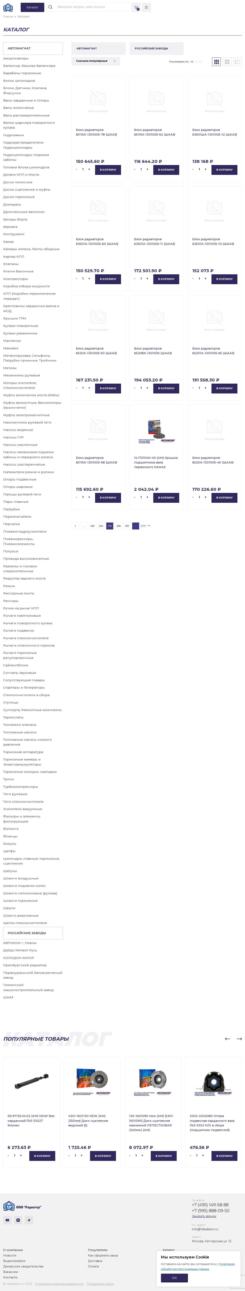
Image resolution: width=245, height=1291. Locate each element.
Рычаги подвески (18, 630)
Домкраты (12, 204)
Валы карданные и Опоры (26, 100)
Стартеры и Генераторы (24, 687)
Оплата (93, 1266)
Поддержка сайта (100, 1284)
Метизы (10, 368)
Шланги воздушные (20, 878)
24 (195, 61)
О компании (13, 1250)
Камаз (8, 242)
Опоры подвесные (19, 479)
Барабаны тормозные (22, 73)
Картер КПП (13, 257)
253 (92, 525)
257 (127, 525)
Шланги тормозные (20, 901)
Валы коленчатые (18, 108)
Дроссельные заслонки (23, 212)
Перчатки (11, 524)
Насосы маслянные (20, 445)
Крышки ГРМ (14, 318)
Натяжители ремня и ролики (28, 472)
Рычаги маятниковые (22, 616)
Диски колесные (17, 182)
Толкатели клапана (19, 725)
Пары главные (15, 502)
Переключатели (17, 517)
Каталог (169, 1250)
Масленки (12, 341)
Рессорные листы (18, 593)
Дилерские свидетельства (23, 1266)
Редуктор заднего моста (24, 578)
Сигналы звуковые (19, 673)
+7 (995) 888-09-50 (211, 1210)
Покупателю (98, 1250)
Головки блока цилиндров (26, 167)
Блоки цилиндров (19, 81)
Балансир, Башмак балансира (29, 66)
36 (199, 61)
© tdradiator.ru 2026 (17, 1284)
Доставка (95, 1261)
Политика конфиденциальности (59, 1284)
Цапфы (9, 851)
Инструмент (13, 234)
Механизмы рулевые (21, 375)
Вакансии (10, 1272)
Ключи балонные (18, 271)
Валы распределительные (26, 115)
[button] (227, 1039)
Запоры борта (15, 219)
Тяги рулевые (15, 794)
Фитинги (11, 829)
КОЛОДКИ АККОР (18, 958)
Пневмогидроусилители (25, 531)
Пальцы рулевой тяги (22, 494)
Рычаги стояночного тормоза (29, 645)
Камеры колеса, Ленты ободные (31, 249)
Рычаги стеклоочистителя (26, 638)
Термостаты (13, 717)
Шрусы (9, 908)
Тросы (8, 779)
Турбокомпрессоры (20, 787)
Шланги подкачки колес (24, 886)
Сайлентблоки (15, 665)
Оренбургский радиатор (25, 965)
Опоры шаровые (18, 487)
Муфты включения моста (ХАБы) (31, 395)
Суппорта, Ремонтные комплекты (32, 710)
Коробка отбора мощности (26, 286)
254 (101, 525)
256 (118, 525)
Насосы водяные (18, 430)
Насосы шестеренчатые (24, 464)
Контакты (10, 1277)
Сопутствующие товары (24, 680)
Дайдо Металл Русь (20, 950)
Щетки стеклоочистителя (25, 923)
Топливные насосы (20, 732)
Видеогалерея (14, 1261)
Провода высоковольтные (26, 559)
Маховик (10, 348)
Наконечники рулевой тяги (27, 422)
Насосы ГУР (13, 437)
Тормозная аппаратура (23, 752)
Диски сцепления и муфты (26, 189)
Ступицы (11, 702)
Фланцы (10, 836)
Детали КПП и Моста (21, 175)
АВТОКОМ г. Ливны (20, 943)
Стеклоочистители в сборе (26, 695)
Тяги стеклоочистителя (23, 802)
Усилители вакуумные (22, 809)
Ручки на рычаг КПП (21, 608)
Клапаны (11, 264)
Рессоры (11, 601)
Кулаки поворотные (20, 326)
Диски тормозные (19, 197)
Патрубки (11, 509)
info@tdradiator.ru (205, 1229)
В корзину (108, 169)
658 (143, 525)
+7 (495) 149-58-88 (210, 1204)
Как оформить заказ (103, 1255)
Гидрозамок (13, 135)
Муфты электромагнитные (26, 415)
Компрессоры (15, 279)
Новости (9, 1255)
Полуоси (10, 551)
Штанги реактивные (21, 915)
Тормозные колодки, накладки (30, 772)
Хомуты (9, 844)
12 (192, 61)
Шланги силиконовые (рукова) (30, 893)
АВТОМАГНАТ (19, 48)
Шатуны (10, 871)
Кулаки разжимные (20, 333)
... (84, 525)
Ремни (9, 586)
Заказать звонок (204, 1216)
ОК (174, 1278)
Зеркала (10, 227)
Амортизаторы (16, 58)
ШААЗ (8, 997)
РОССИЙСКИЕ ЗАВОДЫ (27, 933)
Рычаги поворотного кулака (27, 623)
